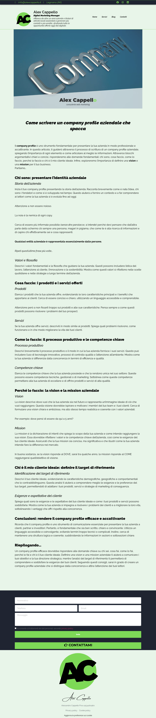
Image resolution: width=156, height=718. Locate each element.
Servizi (104, 17)
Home (94, 17)
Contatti (123, 17)
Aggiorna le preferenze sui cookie (78, 715)
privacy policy (67, 628)
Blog (113, 17)
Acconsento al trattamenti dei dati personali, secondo (45, 628)
